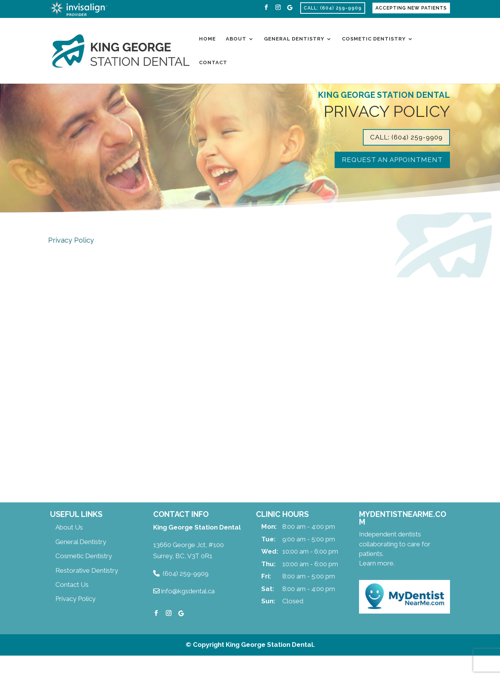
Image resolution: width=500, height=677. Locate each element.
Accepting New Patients (411, 8)
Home (207, 39)
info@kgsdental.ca (188, 591)
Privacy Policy (75, 598)
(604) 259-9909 (186, 573)
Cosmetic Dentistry (374, 39)
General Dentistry (294, 39)
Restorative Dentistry (86, 570)
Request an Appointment (392, 160)
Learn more (376, 563)
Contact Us (72, 584)
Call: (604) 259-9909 (333, 8)
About (236, 39)
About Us (69, 527)
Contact (213, 62)
